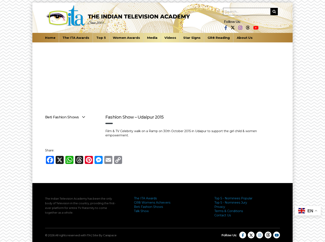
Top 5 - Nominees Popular (233, 198)
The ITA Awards (75, 38)
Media (152, 38)
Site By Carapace (105, 235)
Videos (170, 38)
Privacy (219, 207)
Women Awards (126, 38)
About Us (245, 38)
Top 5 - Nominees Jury (230, 202)
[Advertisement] (162, 74)
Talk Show (141, 211)
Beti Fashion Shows (148, 207)
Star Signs (192, 38)
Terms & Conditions (228, 211)
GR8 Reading (219, 38)
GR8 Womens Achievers (152, 202)
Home (50, 38)
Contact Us (222, 215)
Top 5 (101, 38)
